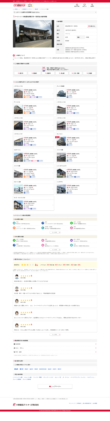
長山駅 (62, 73)
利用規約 (79, 403)
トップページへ (56, 386)
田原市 (54, 369)
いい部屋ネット (16, 9)
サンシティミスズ (48, 377)
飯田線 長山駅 (70, 48)
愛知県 (36, 9)
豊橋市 (35, 73)
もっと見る (54, 334)
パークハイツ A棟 (17, 377)
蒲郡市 (49, 73)
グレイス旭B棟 (17, 379)
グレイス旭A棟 (27, 379)
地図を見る (91, 26)
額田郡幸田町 (43, 369)
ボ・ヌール (66, 377)
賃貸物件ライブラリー (27, 9)
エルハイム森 (27, 377)
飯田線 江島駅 (70, 51)
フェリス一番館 (37, 377)
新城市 (49, 369)
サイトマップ (72, 403)
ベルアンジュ (90, 377)
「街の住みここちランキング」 (29, 269)
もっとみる (54, 232)
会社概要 (95, 403)
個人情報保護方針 (87, 403)
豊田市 (59, 369)
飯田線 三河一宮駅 (71, 49)
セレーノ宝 (58, 377)
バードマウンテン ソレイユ (78, 377)
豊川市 (21, 73)
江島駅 (90, 73)
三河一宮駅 (76, 73)
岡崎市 (36, 369)
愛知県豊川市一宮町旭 (71, 26)
